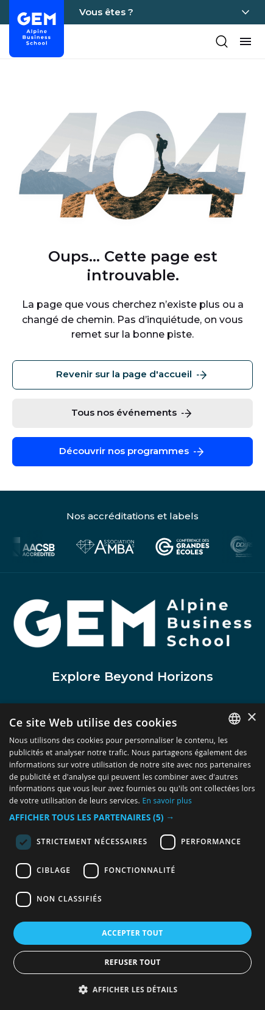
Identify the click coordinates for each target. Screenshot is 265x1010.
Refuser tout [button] (133, 962)
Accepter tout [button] (132, 933)
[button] (132, 817)
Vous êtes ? (106, 12)
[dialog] (132, 856)
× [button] (251, 717)
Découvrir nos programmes (132, 451)
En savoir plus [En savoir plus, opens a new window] (167, 800)
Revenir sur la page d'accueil (132, 375)
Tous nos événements (132, 413)
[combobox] (234, 719)
